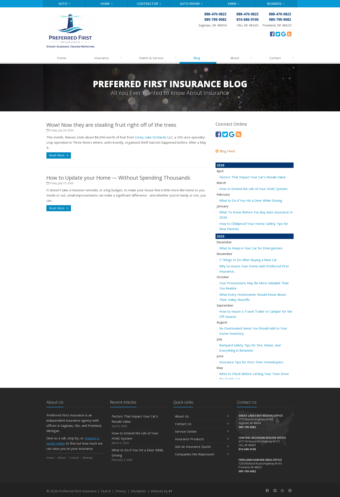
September (225, 305)
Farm (233, 4)
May (220, 368)
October (223, 277)
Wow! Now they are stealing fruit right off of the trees (111, 124)
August (222, 322)
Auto (64, 4)
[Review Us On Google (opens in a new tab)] (283, 33)
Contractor (149, 4)
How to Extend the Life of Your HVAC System (253, 189)
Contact (281, 57)
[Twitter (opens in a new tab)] (278, 33)
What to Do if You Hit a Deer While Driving (250, 200)
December (224, 242)
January (223, 206)
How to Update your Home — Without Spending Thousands (118, 177)
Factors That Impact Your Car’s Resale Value (252, 177)
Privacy (120, 491)
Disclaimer (138, 491)
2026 (220, 165)
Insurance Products (202, 439)
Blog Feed (225, 151)
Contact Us (202, 424)
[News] (289, 33)
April (220, 171)
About (241, 57)
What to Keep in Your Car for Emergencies (251, 248)
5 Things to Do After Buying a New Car (248, 260)
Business (275, 4)
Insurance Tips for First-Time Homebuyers (251, 362)
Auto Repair (191, 4)
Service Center (202, 431)
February (223, 194)
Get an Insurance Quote (202, 446)
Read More (58, 155)
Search (106, 491)
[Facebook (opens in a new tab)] (272, 33)
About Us (202, 416)
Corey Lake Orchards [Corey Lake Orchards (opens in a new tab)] (150, 137)
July (219, 339)
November (224, 254)
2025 (220, 236)
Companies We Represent (202, 454)
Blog (203, 57)
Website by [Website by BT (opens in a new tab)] (161, 491)
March (221, 183)
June (220, 356)
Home (107, 4)
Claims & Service (158, 57)
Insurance (108, 57)
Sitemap (88, 458)
